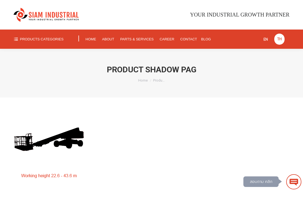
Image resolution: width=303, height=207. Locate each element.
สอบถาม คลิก (261, 182)
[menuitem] (43, 39)
